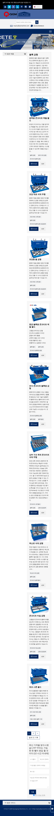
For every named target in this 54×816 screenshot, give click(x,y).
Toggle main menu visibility (50, 31)
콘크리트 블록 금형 (35, 159)
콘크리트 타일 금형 (35, 648)
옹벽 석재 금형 (42, 155)
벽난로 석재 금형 (34, 573)
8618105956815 (39, 26)
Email (34, 163)
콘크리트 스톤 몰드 (35, 504)
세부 (42, 164)
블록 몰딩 (40, 419)
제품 (24, 42)
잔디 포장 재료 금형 (35, 712)
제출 (32, 792)
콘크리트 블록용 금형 (36, 350)
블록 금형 (32, 155)
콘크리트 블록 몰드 (35, 580)
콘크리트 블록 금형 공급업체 (38, 224)
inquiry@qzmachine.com (21, 26)
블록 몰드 (32, 347)
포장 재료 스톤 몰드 (35, 216)
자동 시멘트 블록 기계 (36, 719)
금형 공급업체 (42, 508)
